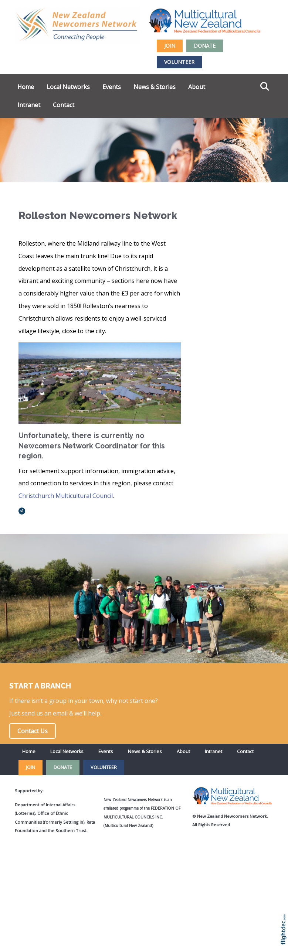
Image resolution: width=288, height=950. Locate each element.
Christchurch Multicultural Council (65, 496)
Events (111, 87)
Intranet (28, 105)
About (196, 87)
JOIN (169, 45)
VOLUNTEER (179, 61)
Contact (63, 105)
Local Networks (68, 87)
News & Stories (154, 87)
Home (25, 87)
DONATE (205, 45)
